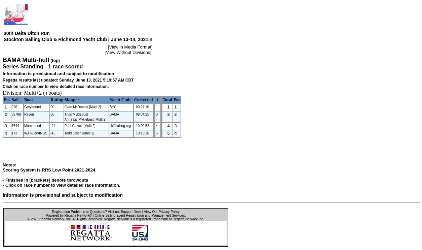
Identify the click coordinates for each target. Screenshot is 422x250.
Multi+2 (33, 93)
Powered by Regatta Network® (69, 215)
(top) (55, 60)
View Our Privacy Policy (162, 212)
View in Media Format (130, 47)
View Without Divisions (128, 52)
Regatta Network (51, 219)
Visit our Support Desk (124, 212)
